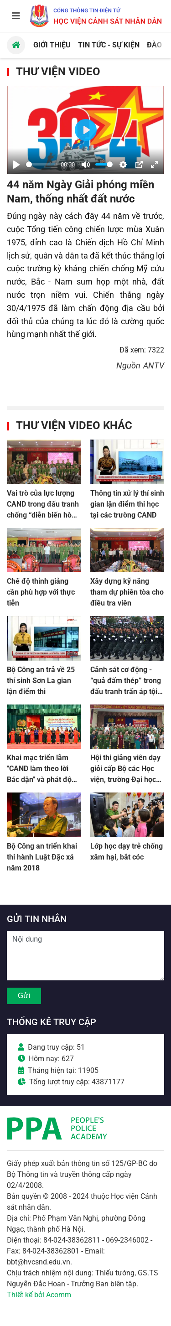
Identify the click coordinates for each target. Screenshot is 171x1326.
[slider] (41, 164)
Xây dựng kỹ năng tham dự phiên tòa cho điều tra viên (127, 592)
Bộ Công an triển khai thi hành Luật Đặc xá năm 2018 (42, 857)
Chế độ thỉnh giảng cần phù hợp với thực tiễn (41, 592)
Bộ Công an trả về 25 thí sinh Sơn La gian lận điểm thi (41, 680)
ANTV (153, 365)
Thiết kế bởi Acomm (39, 1294)
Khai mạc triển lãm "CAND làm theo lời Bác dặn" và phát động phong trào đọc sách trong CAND (43, 779)
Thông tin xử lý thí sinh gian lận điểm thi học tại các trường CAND (127, 504)
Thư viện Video (58, 71)
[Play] (16, 164)
